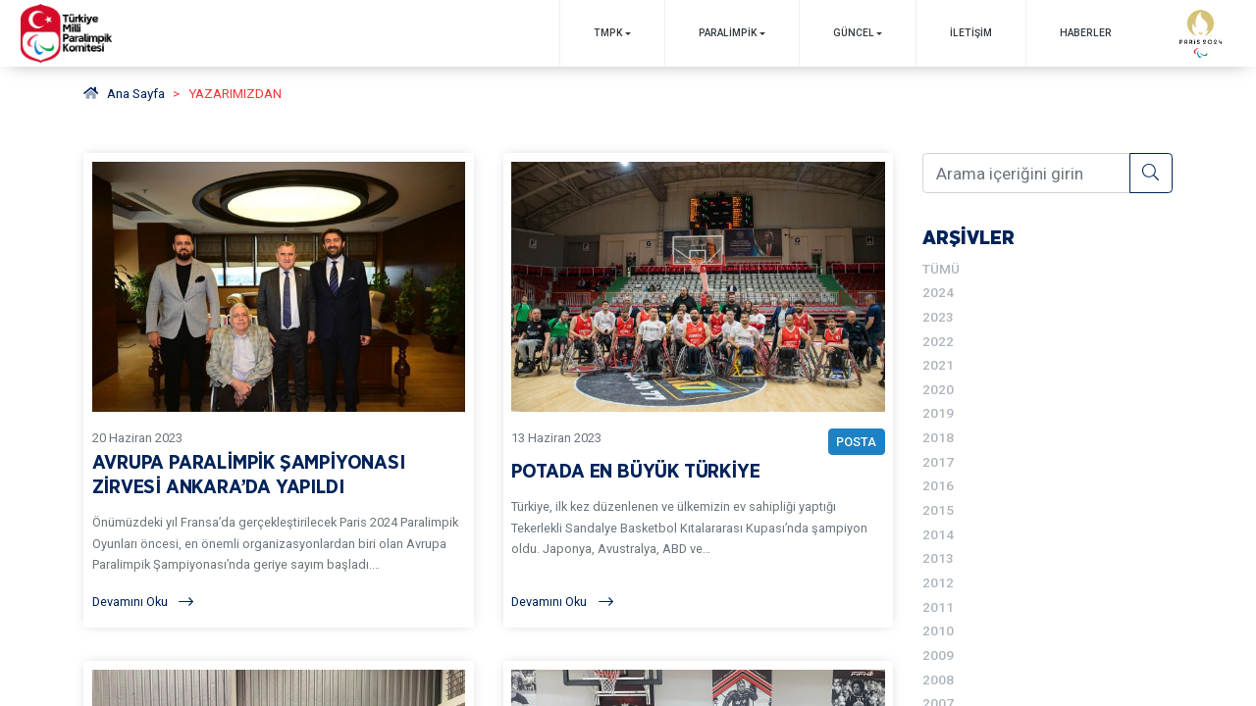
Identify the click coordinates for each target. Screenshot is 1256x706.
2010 (938, 630)
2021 (938, 365)
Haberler (1086, 32)
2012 (938, 582)
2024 (938, 292)
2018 (938, 437)
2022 (938, 341)
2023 (938, 317)
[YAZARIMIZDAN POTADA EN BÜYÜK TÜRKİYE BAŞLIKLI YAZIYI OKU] (698, 391)
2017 (938, 462)
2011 (938, 607)
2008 (938, 679)
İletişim (971, 32)
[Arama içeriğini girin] (1026, 172)
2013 (938, 558)
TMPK (608, 32)
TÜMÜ (941, 269)
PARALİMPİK (728, 32)
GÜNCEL (853, 32)
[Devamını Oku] (279, 601)
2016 (938, 485)
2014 (938, 534)
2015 (938, 510)
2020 (938, 389)
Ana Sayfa (124, 93)
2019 (938, 413)
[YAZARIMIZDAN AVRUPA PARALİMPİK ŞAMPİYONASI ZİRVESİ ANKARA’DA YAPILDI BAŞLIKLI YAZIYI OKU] (279, 391)
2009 (938, 655)
